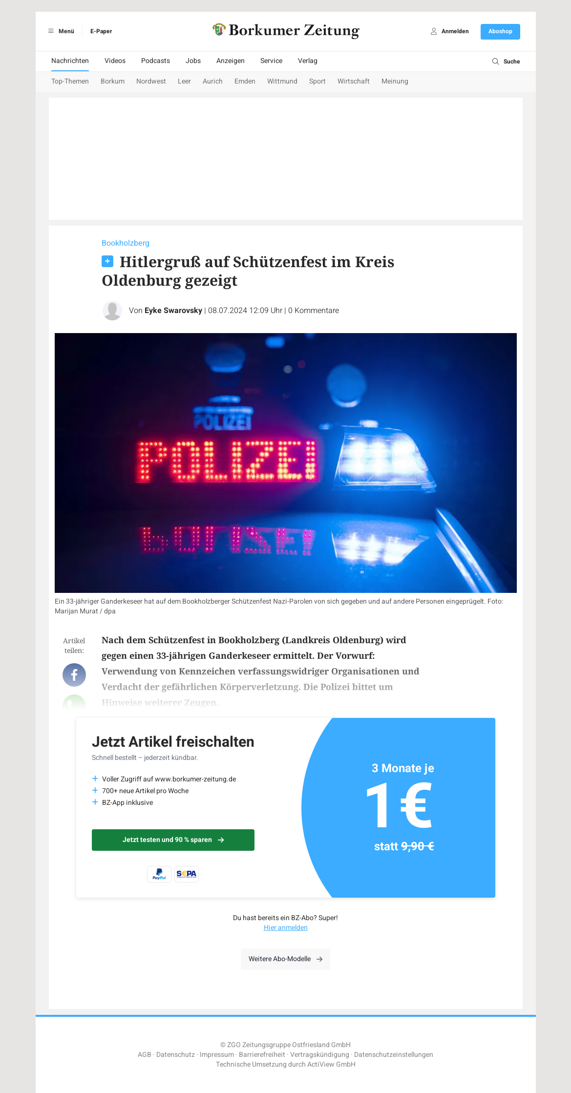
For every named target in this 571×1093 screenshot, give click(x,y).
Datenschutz (175, 1055)
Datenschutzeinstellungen (393, 1055)
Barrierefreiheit (262, 1055)
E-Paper (101, 31)
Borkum (113, 81)
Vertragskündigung (319, 1055)
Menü (59, 31)
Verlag (307, 61)
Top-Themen (70, 81)
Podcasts (155, 61)
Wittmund (282, 81)
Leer (184, 81)
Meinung (394, 81)
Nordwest (151, 81)
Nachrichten (70, 61)
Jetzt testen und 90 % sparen (173, 840)
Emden (244, 81)
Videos (115, 61)
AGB (144, 1055)
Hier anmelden (286, 928)
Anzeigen (230, 61)
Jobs (193, 61)
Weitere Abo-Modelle (285, 959)
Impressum (217, 1055)
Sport (317, 81)
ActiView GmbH (331, 1064)
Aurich (213, 81)
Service (271, 61)
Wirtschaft (354, 81)
